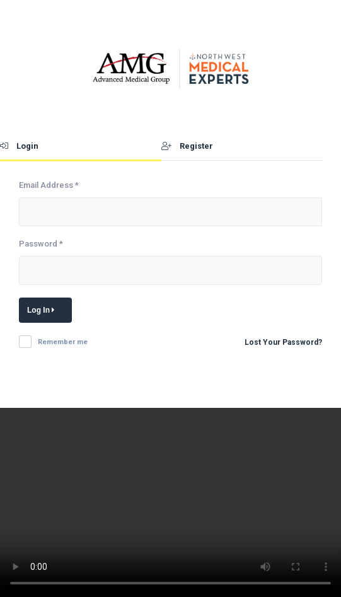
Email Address (49, 185)
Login (19, 146)
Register (187, 146)
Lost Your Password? (283, 342)
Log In (43, 310)
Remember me (63, 342)
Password (41, 243)
